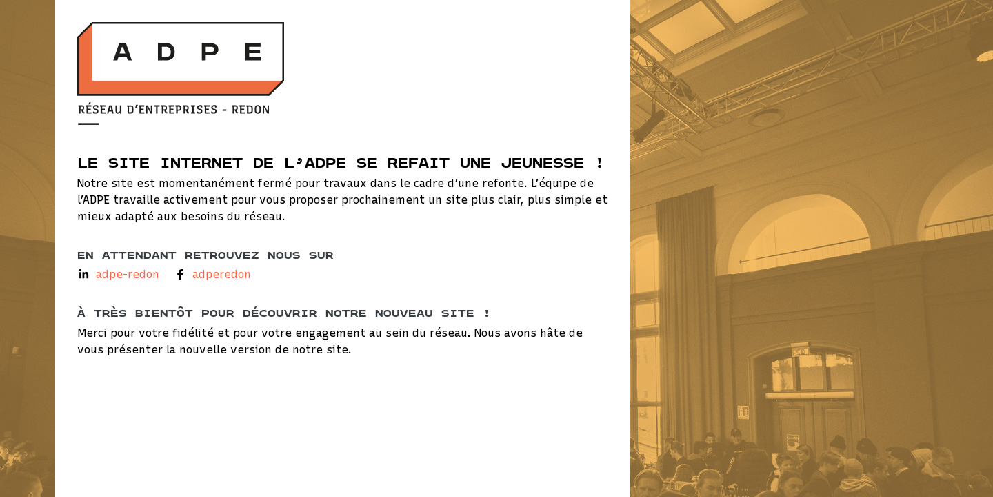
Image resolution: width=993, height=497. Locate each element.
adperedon (221, 274)
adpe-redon (127, 274)
